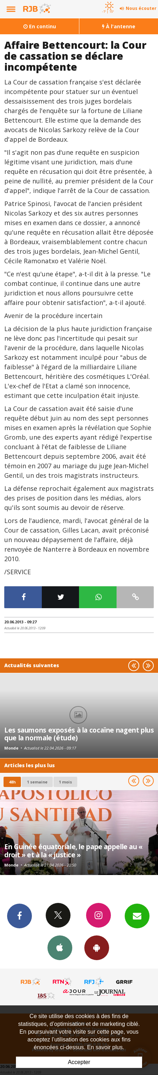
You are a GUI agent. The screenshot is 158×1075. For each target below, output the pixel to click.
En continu (39, 26)
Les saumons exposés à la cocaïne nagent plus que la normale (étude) (79, 734)
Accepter (79, 1062)
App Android (96, 947)
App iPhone (59, 947)
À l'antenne (118, 26)
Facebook (19, 916)
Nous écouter (141, 8)
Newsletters (137, 916)
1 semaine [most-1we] (37, 782)
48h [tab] (12, 782)
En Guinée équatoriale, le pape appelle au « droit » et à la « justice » (73, 850)
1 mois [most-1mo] (65, 782)
